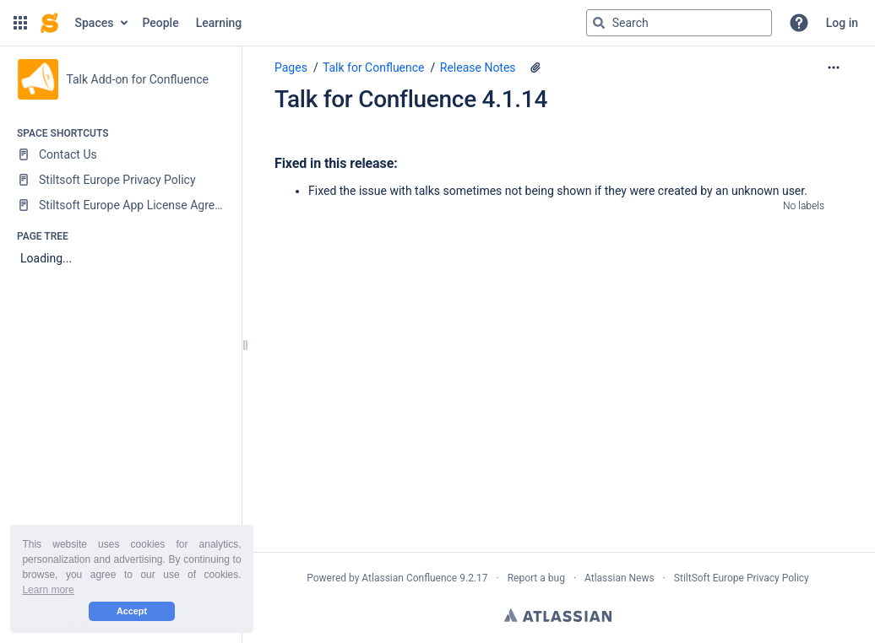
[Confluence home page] (49, 22)
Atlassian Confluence (409, 578)
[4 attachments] (535, 67)
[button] (20, 23)
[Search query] (679, 22)
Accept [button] (132, 611)
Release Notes (478, 67)
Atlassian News (619, 578)
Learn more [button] (47, 590)
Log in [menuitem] (842, 23)
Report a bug (536, 578)
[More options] (834, 67)
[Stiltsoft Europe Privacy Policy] (120, 179)
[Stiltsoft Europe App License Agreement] (120, 205)
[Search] (599, 23)
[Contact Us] (120, 154)
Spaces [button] (94, 23)
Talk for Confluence (374, 67)
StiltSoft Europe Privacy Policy (741, 578)
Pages (290, 67)
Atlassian (557, 615)
